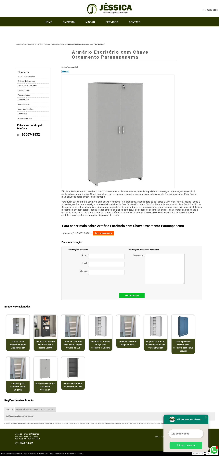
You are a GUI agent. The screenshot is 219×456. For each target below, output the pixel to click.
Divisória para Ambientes (27, 86)
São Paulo (51, 409)
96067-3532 (212, 10)
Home (48, 22)
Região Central (39, 409)
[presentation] (104, 283)
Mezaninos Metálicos (26, 109)
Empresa (69, 22)
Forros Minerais (24, 105)
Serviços (112, 22)
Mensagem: (159, 269)
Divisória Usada (24, 91)
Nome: (103, 256)
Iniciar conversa (186, 445)
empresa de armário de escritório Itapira (73, 385)
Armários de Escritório (26, 77)
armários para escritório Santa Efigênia (17, 386)
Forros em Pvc (23, 100)
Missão (90, 22)
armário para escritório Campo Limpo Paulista (18, 344)
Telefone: (101, 272)
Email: (103, 264)
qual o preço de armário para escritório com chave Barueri (183, 346)
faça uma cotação (103, 233)
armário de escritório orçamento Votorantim (45, 386)
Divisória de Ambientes (27, 81)
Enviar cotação (132, 295)
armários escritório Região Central (128, 343)
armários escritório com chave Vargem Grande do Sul (73, 344)
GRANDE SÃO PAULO (24, 409)
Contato (134, 22)
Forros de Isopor (24, 95)
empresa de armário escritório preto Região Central (45, 344)
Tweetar (65, 71)
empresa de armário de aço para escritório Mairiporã (100, 344)
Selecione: (9, 409)
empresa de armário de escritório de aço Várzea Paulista (155, 344)
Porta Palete (23, 114)
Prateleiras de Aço (25, 119)
